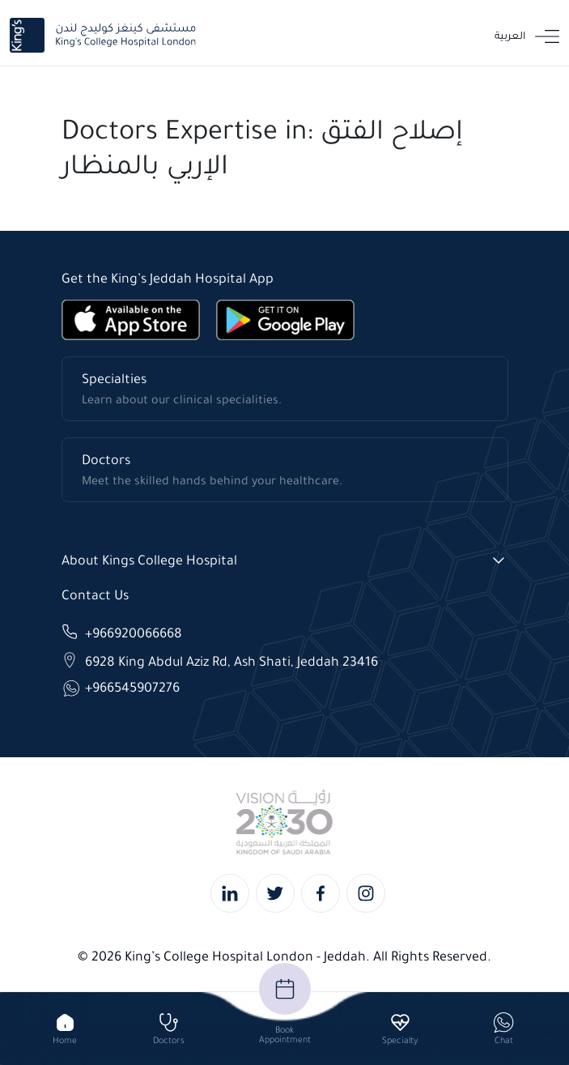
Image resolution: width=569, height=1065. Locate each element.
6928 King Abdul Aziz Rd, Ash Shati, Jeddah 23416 (231, 660)
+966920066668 (133, 632)
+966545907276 (132, 687)
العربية (510, 35)
